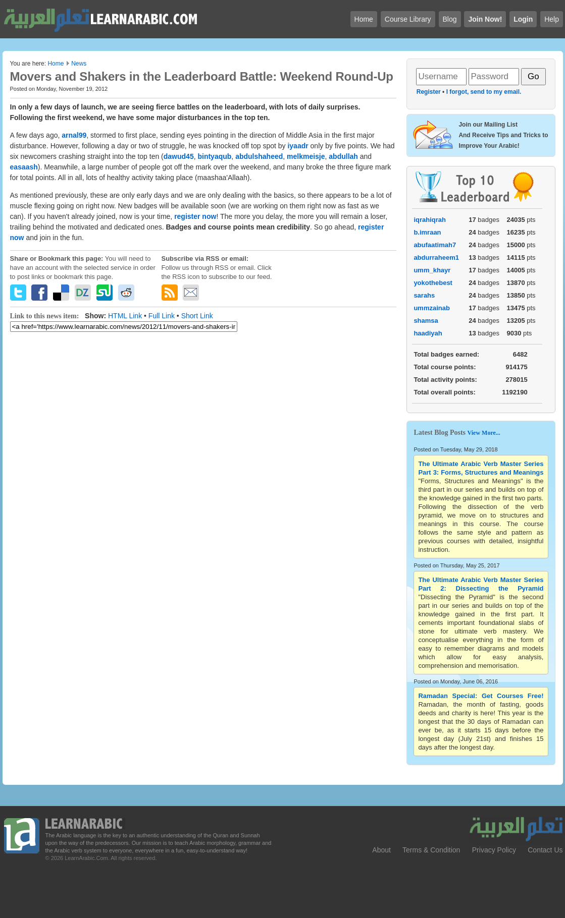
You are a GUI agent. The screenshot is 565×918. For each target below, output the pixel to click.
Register (429, 91)
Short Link (197, 316)
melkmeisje (306, 156)
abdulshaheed (259, 156)
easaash (24, 167)
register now (195, 216)
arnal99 (74, 135)
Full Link (161, 316)
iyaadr (297, 146)
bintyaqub (214, 156)
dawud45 (179, 156)
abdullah (343, 156)
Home (55, 63)
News (78, 63)
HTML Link (125, 316)
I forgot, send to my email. (484, 91)
